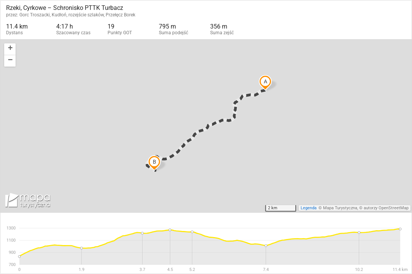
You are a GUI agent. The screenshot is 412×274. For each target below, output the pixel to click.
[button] (10, 49)
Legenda (309, 208)
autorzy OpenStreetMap (386, 208)
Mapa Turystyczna (340, 208)
